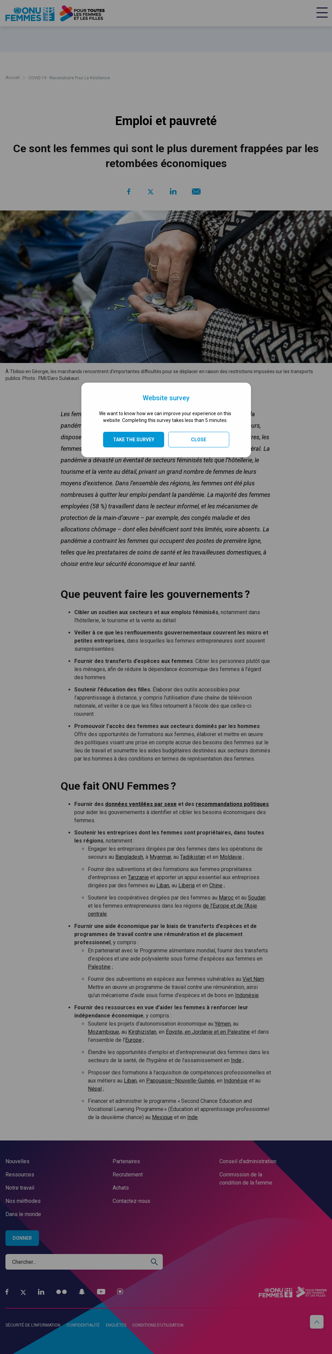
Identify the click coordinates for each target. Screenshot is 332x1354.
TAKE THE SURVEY (133, 439)
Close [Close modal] (198, 439)
